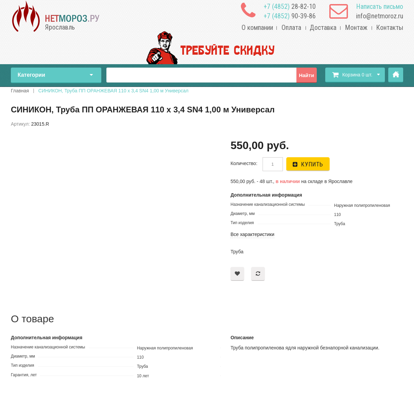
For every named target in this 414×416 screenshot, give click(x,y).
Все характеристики (252, 234)
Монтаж (356, 27)
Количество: (243, 163)
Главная (395, 75)
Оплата (291, 27)
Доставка (323, 27)
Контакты (389, 27)
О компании (257, 27)
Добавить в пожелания (237, 274)
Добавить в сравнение (258, 274)
